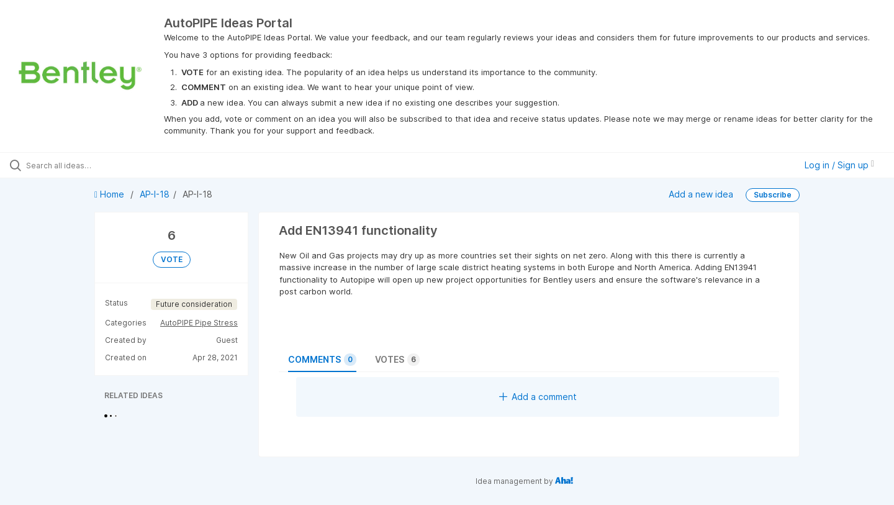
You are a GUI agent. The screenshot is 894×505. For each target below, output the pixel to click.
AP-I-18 (154, 194)
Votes (397, 359)
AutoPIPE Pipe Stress (199, 322)
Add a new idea (701, 194)
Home (110, 194)
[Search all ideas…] (105, 165)
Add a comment (538, 396)
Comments (322, 359)
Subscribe (773, 194)
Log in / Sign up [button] (839, 165)
